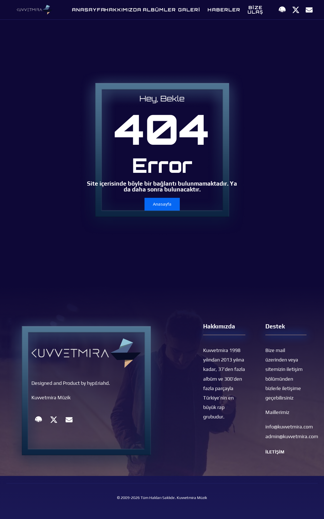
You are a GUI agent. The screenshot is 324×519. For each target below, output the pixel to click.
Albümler (159, 10)
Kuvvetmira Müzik (51, 397)
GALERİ (189, 10)
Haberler (224, 10)
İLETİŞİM (274, 452)
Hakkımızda (122, 10)
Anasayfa (88, 10)
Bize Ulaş (255, 10)
